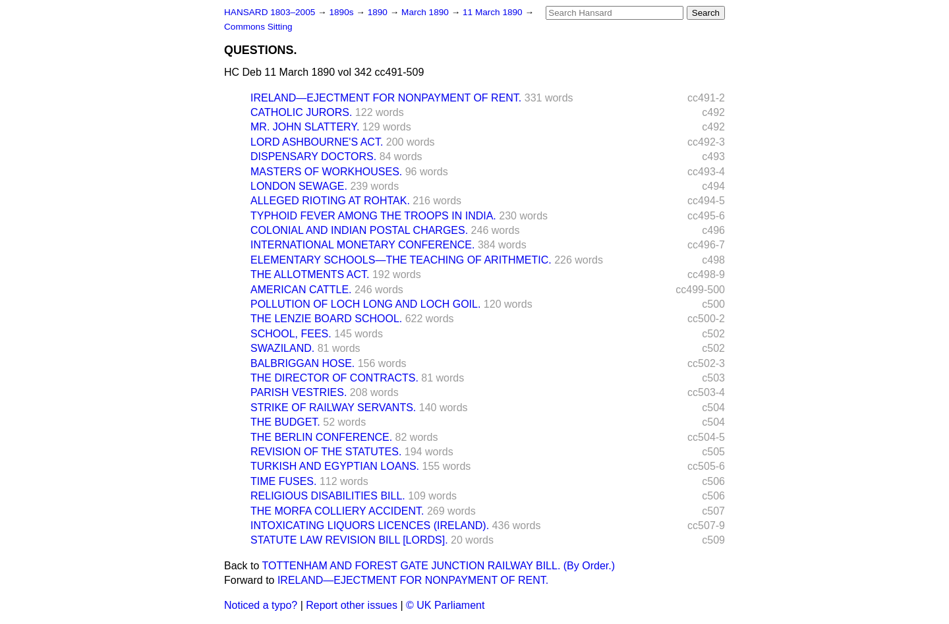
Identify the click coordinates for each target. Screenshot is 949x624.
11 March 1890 (494, 12)
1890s (342, 12)
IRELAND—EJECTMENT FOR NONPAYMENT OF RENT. (385, 97)
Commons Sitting (258, 27)
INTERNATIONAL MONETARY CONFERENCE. (362, 244)
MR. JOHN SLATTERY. (304, 126)
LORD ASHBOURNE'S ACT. (316, 142)
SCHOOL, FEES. (290, 333)
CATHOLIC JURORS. (301, 112)
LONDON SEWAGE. (298, 186)
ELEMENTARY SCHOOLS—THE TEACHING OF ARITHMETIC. (401, 260)
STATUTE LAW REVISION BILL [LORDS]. (349, 540)
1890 (379, 12)
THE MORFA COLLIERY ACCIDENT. (337, 511)
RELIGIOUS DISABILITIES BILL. (327, 495)
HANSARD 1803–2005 (269, 12)
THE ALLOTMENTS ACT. (309, 274)
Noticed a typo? (260, 605)
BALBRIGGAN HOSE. (302, 363)
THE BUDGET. (285, 422)
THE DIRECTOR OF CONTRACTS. (334, 377)
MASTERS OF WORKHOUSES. (326, 171)
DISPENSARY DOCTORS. (313, 156)
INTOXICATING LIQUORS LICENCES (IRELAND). (369, 525)
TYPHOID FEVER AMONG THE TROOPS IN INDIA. (373, 215)
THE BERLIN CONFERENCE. (321, 437)
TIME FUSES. (283, 481)
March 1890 (426, 12)
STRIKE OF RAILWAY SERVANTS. (333, 407)
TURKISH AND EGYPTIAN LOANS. (334, 466)
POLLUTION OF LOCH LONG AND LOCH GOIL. (365, 304)
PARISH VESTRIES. (298, 392)
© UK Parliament (445, 605)
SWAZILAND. (282, 348)
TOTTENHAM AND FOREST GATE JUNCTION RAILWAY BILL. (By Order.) (438, 565)
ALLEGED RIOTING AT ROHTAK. (330, 200)
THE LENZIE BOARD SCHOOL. (326, 318)
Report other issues (351, 605)
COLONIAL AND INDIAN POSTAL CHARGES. (359, 230)
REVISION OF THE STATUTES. (325, 451)
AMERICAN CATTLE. (301, 289)
